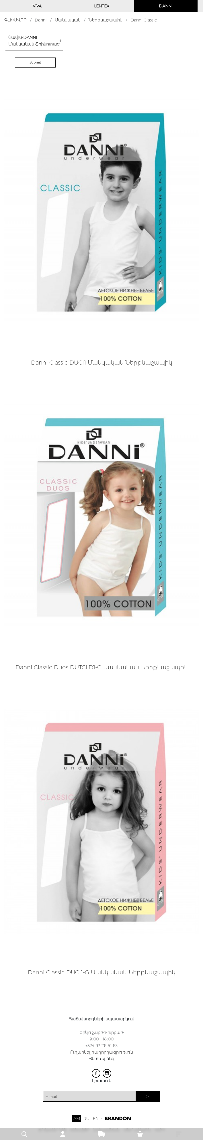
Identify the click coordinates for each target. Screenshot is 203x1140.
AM (76, 1118)
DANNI (166, 6)
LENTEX (101, 6)
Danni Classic (143, 20)
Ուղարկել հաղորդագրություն (101, 1052)
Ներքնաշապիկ (105, 20)
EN (96, 1118)
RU (86, 1118)
